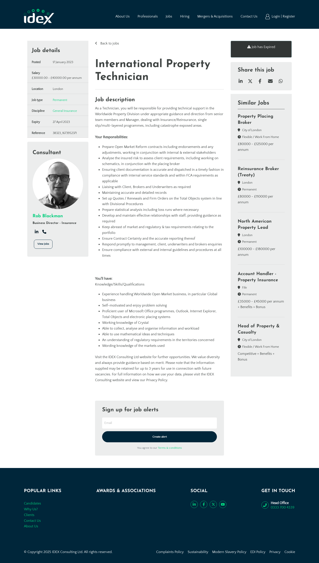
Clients (29, 515)
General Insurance (65, 111)
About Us (122, 16)
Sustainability (198, 552)
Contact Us (249, 16)
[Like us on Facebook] (203, 504)
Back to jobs (109, 43)
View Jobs (43, 244)
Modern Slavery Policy (229, 552)
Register (289, 16)
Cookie (289, 552)
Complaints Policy (170, 552)
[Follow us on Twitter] (213, 504)
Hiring (184, 16)
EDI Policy (257, 552)
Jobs (169, 16)
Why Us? (31, 509)
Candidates (32, 503)
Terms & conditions (170, 447)
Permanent (60, 100)
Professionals (148, 16)
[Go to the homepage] (39, 16)
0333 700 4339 (282, 507)
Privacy (274, 552)
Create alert (159, 436)
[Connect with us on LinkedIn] (194, 504)
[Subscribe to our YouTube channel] (222, 504)
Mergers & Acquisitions (215, 16)
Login (276, 16)
